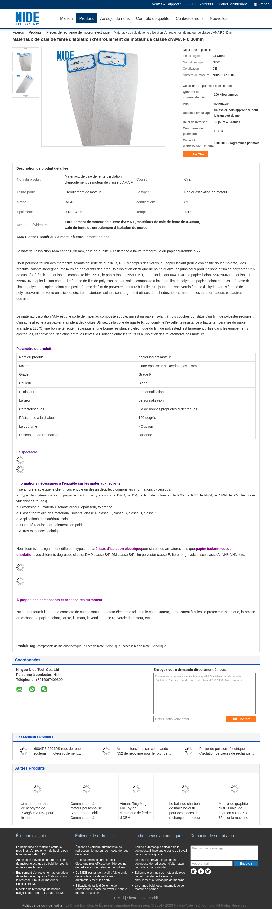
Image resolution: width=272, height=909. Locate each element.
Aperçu (18, 32)
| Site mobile (149, 898)
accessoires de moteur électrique (144, 646)
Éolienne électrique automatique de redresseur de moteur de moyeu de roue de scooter (102, 850)
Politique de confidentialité (42, 905)
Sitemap (133, 898)
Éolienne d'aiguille (31, 836)
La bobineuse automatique (158, 836)
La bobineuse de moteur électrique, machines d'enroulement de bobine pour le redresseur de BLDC (42, 850)
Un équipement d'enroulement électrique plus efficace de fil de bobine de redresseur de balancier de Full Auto (101, 863)
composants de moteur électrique (59, 646)
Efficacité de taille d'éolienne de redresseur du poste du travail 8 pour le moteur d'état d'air (101, 889)
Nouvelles (218, 18)
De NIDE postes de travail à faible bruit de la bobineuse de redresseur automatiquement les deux (101, 876)
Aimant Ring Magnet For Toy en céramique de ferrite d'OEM (135, 811)
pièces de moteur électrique (102, 646)
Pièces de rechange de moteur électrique (78, 32)
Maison (66, 18)
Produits (86, 18)
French (265, 4)
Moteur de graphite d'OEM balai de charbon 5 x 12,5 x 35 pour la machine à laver (233, 813)
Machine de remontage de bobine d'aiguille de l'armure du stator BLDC (40, 891)
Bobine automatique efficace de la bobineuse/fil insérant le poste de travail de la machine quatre (161, 850)
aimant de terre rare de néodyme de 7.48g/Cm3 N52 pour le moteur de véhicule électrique (37, 813)
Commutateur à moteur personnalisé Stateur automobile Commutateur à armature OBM (86, 813)
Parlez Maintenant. (233, 4)
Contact (241, 719)
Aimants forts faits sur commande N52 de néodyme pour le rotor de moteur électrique (142, 753)
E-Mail (119, 898)
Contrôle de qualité (152, 18)
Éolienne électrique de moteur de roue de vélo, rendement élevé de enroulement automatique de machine (160, 876)
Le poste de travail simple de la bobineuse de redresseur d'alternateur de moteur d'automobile (160, 863)
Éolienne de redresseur (95, 836)
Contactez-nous (190, 18)
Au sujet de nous (115, 18)
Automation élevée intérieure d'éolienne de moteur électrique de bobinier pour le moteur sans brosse (42, 863)
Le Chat (196, 154)
